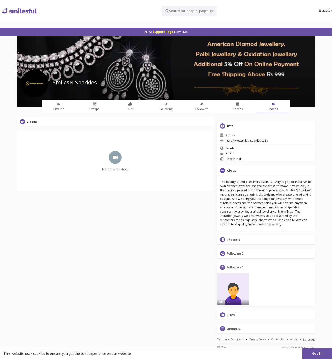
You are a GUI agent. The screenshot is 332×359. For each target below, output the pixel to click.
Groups (232, 328)
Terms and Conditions (230, 339)
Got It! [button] (317, 353)
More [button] (221, 347)
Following (234, 253)
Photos (232, 239)
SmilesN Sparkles (75, 82)
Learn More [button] (142, 353)
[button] (183, 10)
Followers (234, 267)
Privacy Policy (258, 339)
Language (309, 339)
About (294, 339)
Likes (231, 315)
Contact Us (278, 339)
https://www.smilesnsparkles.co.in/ (247, 140)
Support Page (163, 32)
